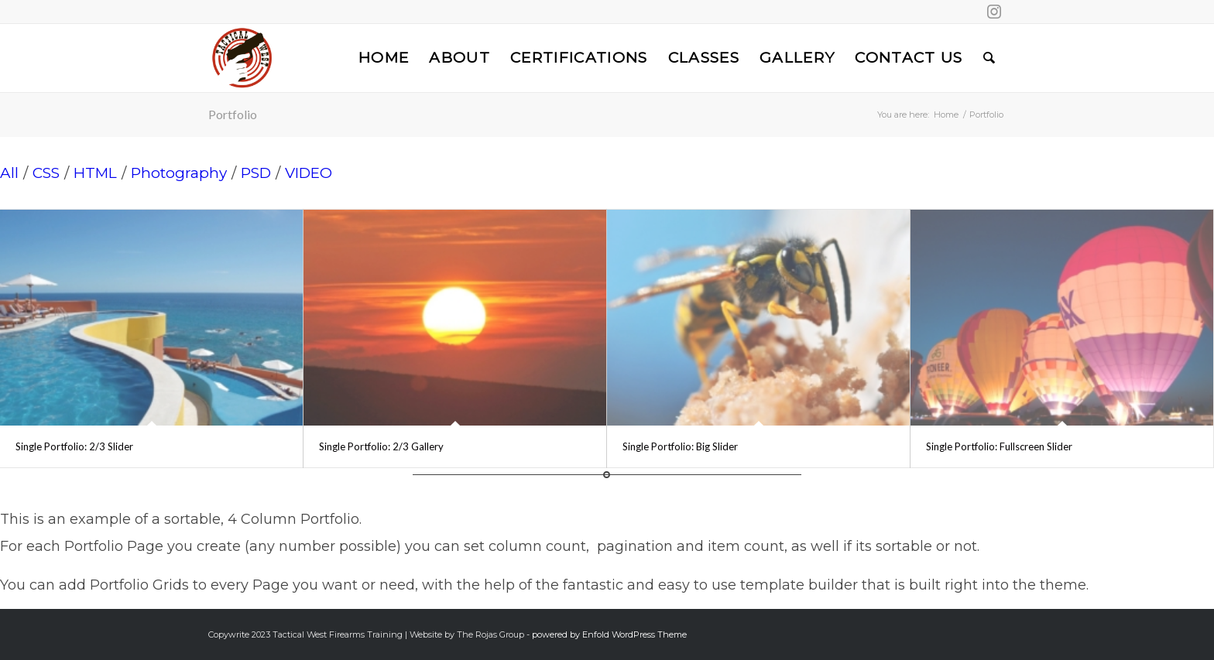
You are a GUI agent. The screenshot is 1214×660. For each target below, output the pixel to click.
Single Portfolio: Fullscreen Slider (999, 446)
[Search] (989, 58)
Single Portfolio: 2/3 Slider (74, 446)
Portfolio (232, 114)
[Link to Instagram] (994, 11)
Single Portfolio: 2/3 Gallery (381, 446)
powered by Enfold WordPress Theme (609, 634)
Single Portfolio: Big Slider (680, 446)
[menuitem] (383, 58)
